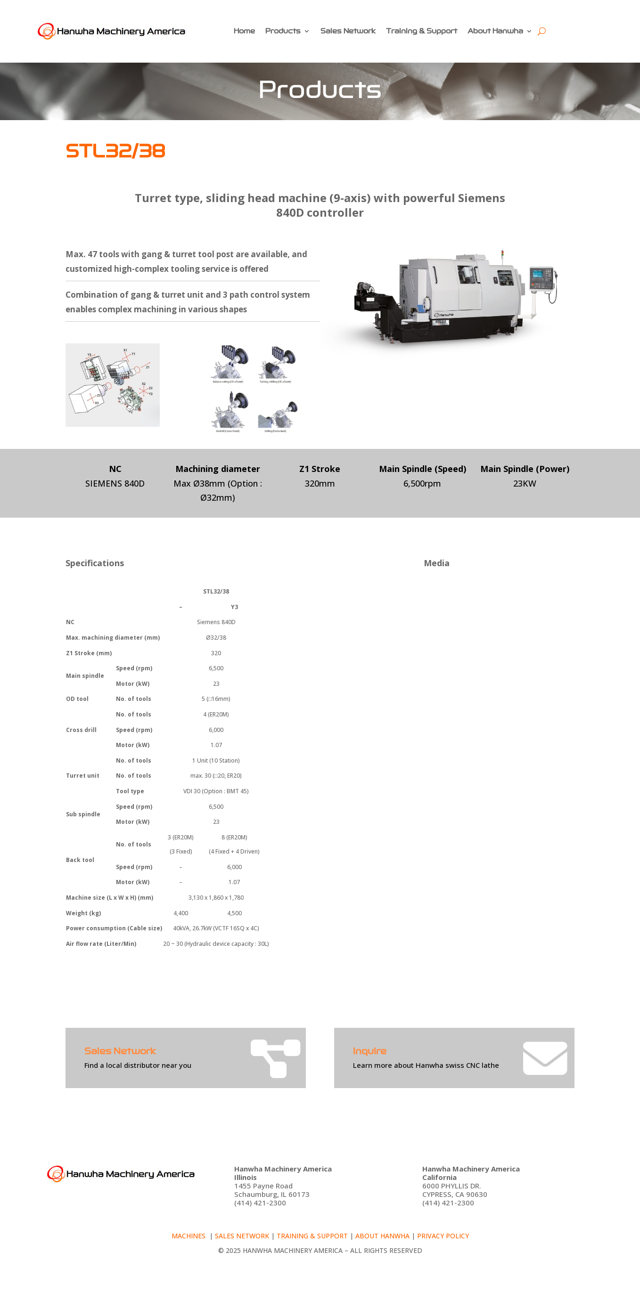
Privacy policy (443, 1235)
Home (244, 31)
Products (283, 31)
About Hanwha (495, 31)
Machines (189, 1235)
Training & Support (421, 31)
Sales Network (348, 31)
